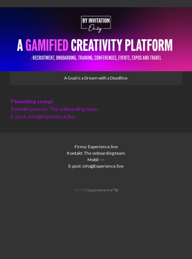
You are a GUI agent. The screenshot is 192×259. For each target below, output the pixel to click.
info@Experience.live (51, 116)
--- (102, 159)
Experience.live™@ (102, 190)
